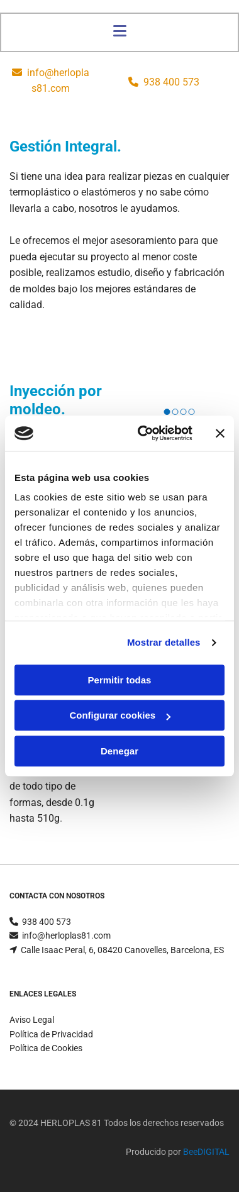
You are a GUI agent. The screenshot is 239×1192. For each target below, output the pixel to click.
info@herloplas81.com (66, 935)
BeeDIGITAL (206, 1152)
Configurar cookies (119, 715)
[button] (119, 32)
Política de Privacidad (51, 1034)
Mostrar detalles (164, 642)
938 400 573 (171, 82)
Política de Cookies (45, 1048)
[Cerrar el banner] (220, 433)
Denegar (119, 751)
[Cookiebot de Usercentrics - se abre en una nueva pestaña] (143, 433)
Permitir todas (120, 680)
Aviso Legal (31, 1020)
